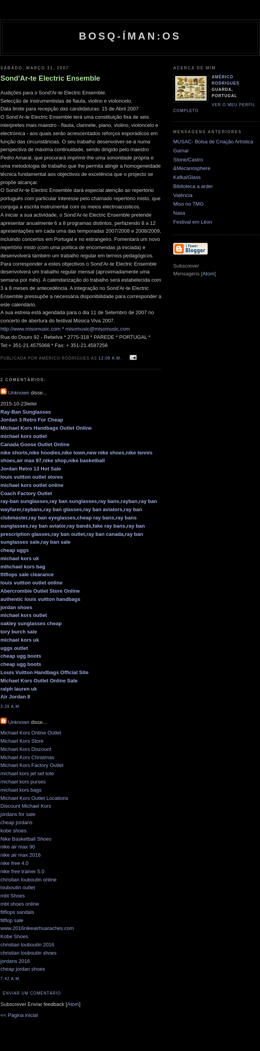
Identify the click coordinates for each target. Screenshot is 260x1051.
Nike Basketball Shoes (25, 839)
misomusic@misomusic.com (97, 329)
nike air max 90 (17, 847)
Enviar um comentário (32, 993)
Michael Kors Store (22, 741)
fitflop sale (12, 920)
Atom (73, 1004)
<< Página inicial (19, 1015)
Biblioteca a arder (193, 186)
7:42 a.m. (10, 979)
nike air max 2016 (20, 855)
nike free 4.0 (14, 863)
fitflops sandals (17, 912)
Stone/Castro (188, 160)
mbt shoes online (19, 904)
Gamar (181, 151)
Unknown (18, 393)
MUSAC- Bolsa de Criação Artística (213, 142)
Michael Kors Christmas (27, 757)
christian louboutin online (28, 880)
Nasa (179, 213)
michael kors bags (21, 790)
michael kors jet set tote (27, 773)
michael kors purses (23, 782)
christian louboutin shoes (28, 953)
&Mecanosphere (192, 168)
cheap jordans (16, 822)
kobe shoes (13, 831)
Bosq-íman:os (130, 36)
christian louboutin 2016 (27, 945)
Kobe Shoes (14, 936)
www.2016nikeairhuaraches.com (37, 928)
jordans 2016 (15, 961)
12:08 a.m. (111, 358)
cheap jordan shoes (22, 969)
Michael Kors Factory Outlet (31, 765)
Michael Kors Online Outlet (30, 733)
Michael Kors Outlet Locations (34, 798)
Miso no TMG (188, 204)
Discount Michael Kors (25, 806)
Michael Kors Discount (25, 749)
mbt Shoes (12, 896)
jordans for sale (17, 814)
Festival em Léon (192, 222)
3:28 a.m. (10, 706)
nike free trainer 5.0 (22, 871)
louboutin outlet (17, 887)
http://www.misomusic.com (30, 329)
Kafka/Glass (187, 177)
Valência (182, 195)
